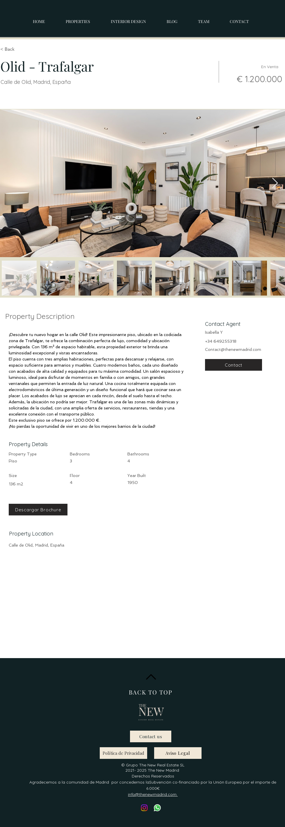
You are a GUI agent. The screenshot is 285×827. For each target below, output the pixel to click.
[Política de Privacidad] (123, 753)
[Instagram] (144, 807)
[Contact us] (150, 736)
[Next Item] (275, 183)
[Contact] (233, 365)
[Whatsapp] (157, 807)
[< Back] (21, 49)
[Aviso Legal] (178, 753)
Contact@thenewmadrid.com (233, 349)
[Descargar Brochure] (38, 509)
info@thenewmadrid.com (153, 794)
